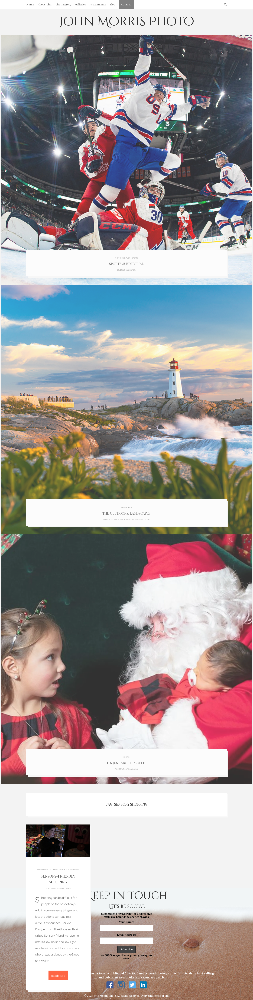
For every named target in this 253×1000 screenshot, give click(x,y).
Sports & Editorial (126, 262)
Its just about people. (126, 760)
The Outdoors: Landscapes (126, 511)
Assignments (98, 4)
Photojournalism (122, 256)
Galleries (80, 4)
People (126, 753)
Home (30, 4)
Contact (126, 4)
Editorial (54, 867)
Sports (135, 256)
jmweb (68, 886)
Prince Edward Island (69, 867)
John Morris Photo (126, 21)
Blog (112, 4)
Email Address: (126, 932)
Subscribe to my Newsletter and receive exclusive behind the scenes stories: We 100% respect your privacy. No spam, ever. (126, 933)
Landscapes (126, 505)
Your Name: (126, 919)
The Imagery (63, 4)
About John (44, 4)
